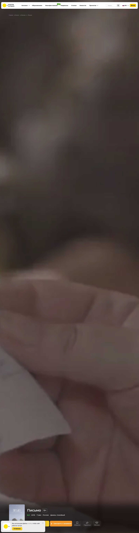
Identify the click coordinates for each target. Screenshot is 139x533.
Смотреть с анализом (62, 523)
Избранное (77, 525)
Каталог (25, 5)
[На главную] (9, 5)
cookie (30, 523)
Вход (133, 5)
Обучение (97, 525)
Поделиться (87, 525)
